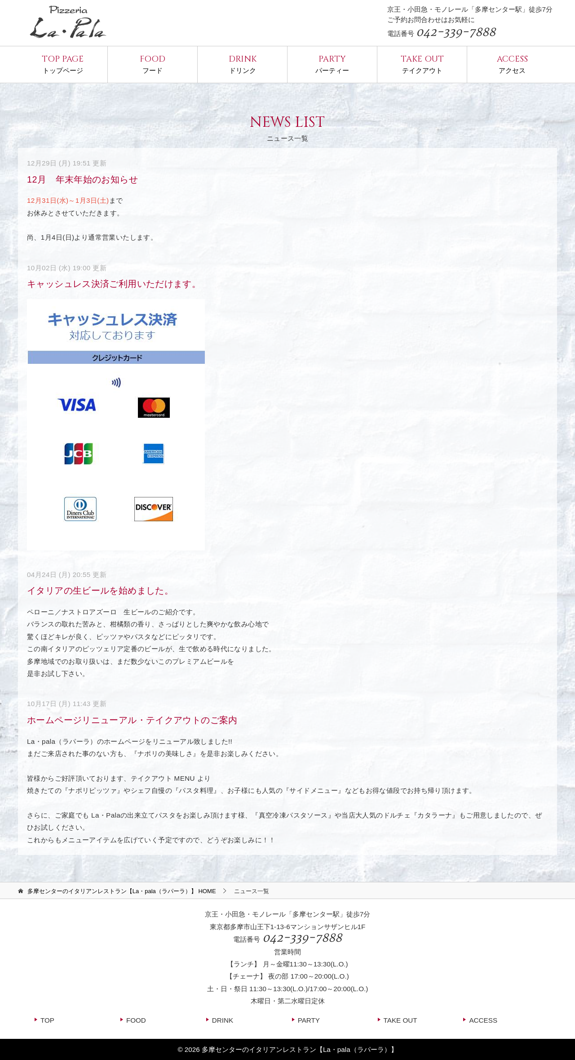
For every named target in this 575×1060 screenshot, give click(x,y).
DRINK (222, 1020)
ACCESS (483, 1020)
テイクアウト (422, 63)
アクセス (512, 63)
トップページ (63, 63)
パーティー (332, 63)
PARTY (309, 1020)
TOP (47, 1020)
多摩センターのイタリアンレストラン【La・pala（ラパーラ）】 (300, 1049)
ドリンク (242, 63)
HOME (121, 891)
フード (152, 63)
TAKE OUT (400, 1020)
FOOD (136, 1020)
